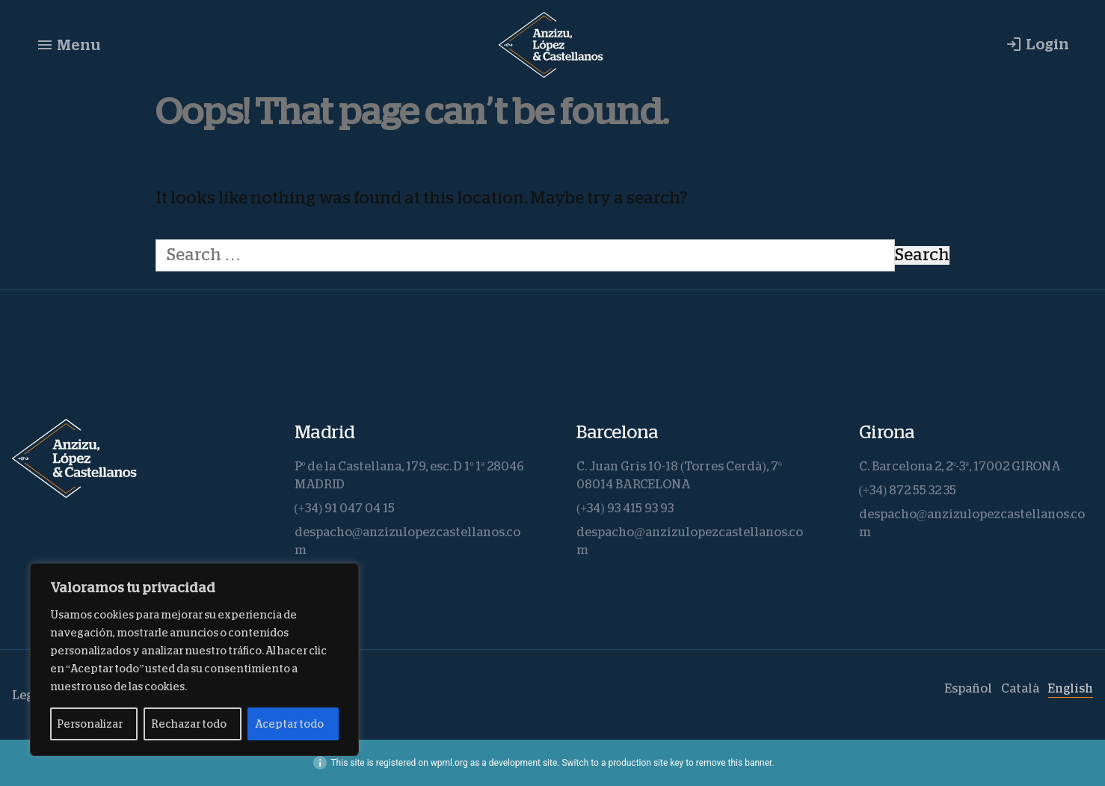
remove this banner (734, 763)
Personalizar (90, 724)
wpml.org (449, 763)
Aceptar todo (289, 724)
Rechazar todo (189, 724)
